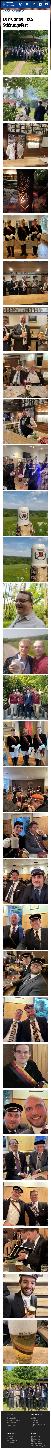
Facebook (35, 1437)
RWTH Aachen (12, 1441)
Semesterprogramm (14, 1420)
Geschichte (35, 1420)
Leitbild (33, 1418)
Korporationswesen (38, 1425)
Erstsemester (11, 1433)
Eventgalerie (11, 1418)
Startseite (9, 1415)
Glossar (33, 1429)
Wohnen (10, 1439)
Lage (32, 1427)
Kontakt (33, 1433)
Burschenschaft (36, 1415)
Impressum (11, 1425)
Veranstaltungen (38, 1446)
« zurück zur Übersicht (13, 11)
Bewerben (10, 1436)
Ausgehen (10, 1443)
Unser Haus (35, 1422)
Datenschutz (11, 1423)
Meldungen (36, 1441)
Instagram (35, 1439)
